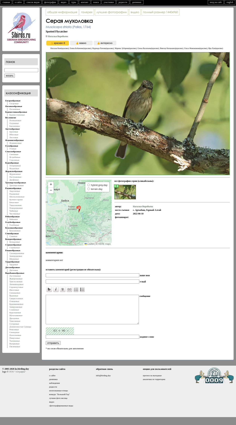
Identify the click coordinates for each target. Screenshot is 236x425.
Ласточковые (15, 276)
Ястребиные (14, 157)
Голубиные (14, 225)
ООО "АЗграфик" (17, 377)
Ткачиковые (14, 341)
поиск (96, 2)
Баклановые (14, 126)
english (230, 2)
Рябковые (13, 219)
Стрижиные (14, 247)
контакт (84, 2)
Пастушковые (15, 177)
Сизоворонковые (16, 253)
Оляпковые (14, 301)
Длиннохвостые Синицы (20, 327)
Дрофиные (14, 180)
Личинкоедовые (16, 284)
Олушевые (14, 123)
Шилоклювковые (16, 197)
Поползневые (15, 335)
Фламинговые (15, 143)
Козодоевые (14, 242)
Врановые (13, 295)
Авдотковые (14, 191)
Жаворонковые (16, 278)
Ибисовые (13, 134)
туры (73, 2)
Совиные (13, 236)
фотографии (50, 2)
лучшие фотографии (111, 12)
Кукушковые (15, 230)
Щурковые (14, 259)
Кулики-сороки (16, 199)
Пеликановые (15, 120)
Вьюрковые (14, 343)
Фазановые (14, 168)
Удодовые (13, 264)
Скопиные (13, 154)
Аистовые (13, 137)
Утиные (12, 149)
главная (6, 2)
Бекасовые (14, 202)
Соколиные (14, 160)
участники (109, 2)
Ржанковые (14, 194)
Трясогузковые (15, 281)
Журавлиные (15, 174)
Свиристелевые (16, 298)
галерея (86, 12)
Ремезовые (14, 329)
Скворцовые (14, 293)
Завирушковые (15, 307)
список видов (33, 2)
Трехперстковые (16, 185)
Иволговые (14, 290)
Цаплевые (13, 132)
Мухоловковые (15, 315)
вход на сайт (216, 2)
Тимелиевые (14, 321)
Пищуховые (14, 338)
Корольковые (15, 312)
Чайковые (13, 211)
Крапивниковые (16, 304)
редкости (123, 2)
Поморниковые (16, 208)
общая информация (62, 12)
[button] (78, 209)
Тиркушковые (15, 205)
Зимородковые (15, 256)
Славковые (14, 310)
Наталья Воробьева (58, 36)
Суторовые (14, 324)
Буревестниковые (17, 115)
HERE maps (104, 244)
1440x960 (160, 12)
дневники (136, 2)
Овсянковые (14, 346)
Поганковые (14, 109)
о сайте (18, 2)
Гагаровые (14, 103)
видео (63, 2)
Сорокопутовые (16, 287)
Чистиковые (14, 213)
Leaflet (89, 244)
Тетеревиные (15, 165)
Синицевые (14, 332)
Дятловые (13, 270)
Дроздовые (14, 318)
